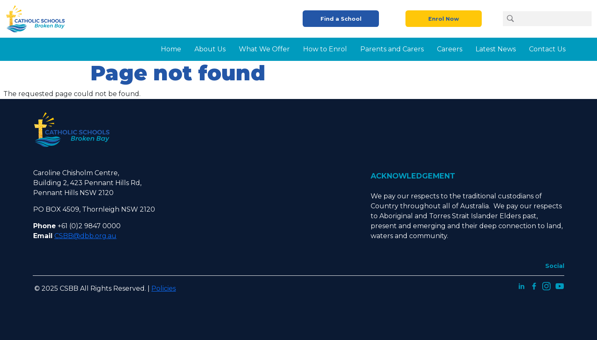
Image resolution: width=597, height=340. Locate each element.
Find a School (341, 19)
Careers (449, 49)
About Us (210, 49)
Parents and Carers (392, 49)
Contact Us (547, 49)
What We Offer (264, 49)
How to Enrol (325, 49)
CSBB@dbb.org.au (85, 236)
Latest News (496, 49)
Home (171, 49)
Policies (163, 288)
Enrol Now (443, 19)
